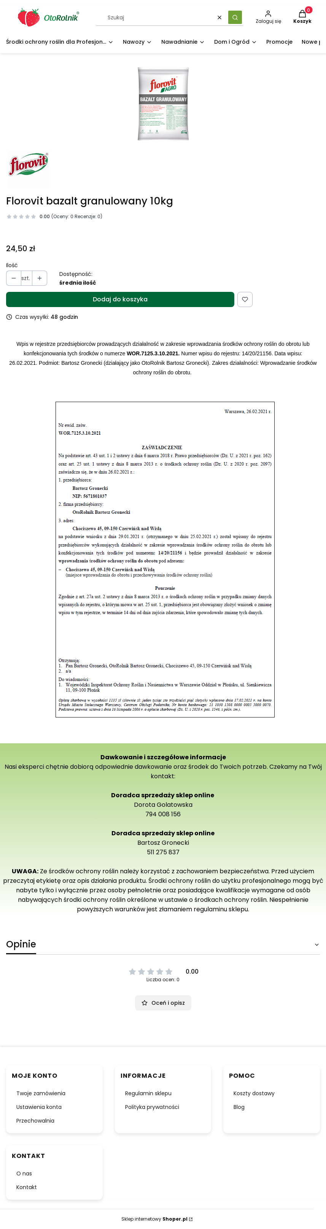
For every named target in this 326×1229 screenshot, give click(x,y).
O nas (24, 1173)
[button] (235, 17)
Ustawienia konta (39, 1107)
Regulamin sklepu (148, 1093)
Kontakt (26, 1187)
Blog (239, 1107)
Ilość (12, 265)
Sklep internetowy (154, 1219)
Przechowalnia (35, 1120)
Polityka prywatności (152, 1107)
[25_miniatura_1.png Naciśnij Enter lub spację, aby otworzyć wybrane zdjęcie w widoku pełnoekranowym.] (163, 105)
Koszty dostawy (254, 1093)
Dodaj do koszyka (120, 299)
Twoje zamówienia (40, 1093)
